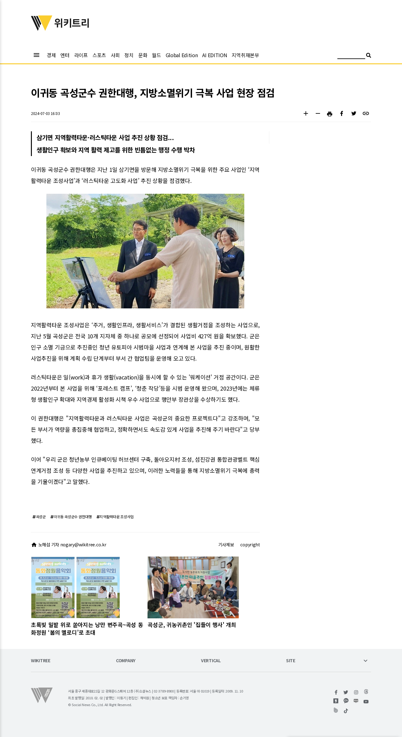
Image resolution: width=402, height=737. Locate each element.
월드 (156, 55)
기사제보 (226, 544)
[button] (305, 114)
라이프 (81, 55)
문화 (142, 55)
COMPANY (125, 660)
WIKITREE (40, 660)
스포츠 (99, 55)
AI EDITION (214, 55)
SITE (290, 660)
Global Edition (182, 55)
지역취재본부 (245, 55)
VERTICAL (211, 660)
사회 (115, 55)
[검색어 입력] (351, 56)
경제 (51, 55)
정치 (128, 55)
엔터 (64, 55)
